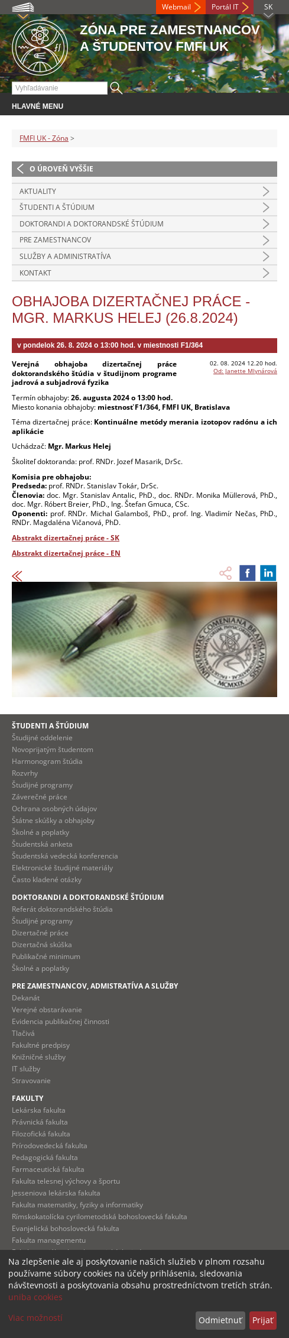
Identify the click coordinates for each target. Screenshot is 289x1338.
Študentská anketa (42, 844)
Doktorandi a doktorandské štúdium (92, 224)
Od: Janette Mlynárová (245, 371)
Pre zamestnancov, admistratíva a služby (95, 986)
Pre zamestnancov (55, 240)
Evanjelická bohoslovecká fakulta (65, 1228)
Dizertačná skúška (42, 944)
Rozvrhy (25, 773)
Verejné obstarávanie (47, 1010)
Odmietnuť (220, 1320)
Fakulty (27, 1098)
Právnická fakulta (40, 1122)
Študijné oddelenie (42, 738)
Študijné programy (42, 785)
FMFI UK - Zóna (44, 138)
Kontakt (35, 273)
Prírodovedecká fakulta (49, 1146)
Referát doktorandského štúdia (62, 909)
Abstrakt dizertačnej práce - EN (66, 553)
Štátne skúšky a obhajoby (53, 820)
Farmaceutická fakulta (48, 1169)
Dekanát (26, 998)
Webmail (176, 7)
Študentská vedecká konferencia (65, 856)
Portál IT (225, 7)
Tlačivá (23, 1033)
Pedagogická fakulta (45, 1157)
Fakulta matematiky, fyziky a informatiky (77, 1205)
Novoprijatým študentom (52, 749)
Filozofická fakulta (41, 1134)
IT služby (26, 1069)
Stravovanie (31, 1080)
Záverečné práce (39, 797)
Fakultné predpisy (41, 1045)
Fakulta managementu (49, 1240)
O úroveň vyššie (61, 169)
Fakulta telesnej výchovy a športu (66, 1181)
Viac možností (35, 1317)
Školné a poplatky (40, 832)
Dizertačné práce (40, 933)
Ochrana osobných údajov (54, 809)
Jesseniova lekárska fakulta (56, 1193)
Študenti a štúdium (57, 207)
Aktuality (38, 191)
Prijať (262, 1320)
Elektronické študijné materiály (62, 868)
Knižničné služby (39, 1057)
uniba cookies (35, 1297)
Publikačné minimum (46, 956)
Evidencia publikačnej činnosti (60, 1021)
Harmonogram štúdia (47, 761)
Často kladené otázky (47, 879)
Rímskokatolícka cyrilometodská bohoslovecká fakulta (99, 1216)
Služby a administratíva (65, 256)
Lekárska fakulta (39, 1110)
